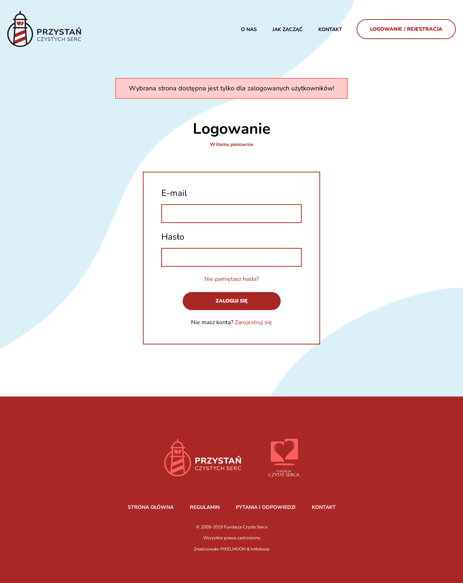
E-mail (174, 193)
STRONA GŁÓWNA (151, 507)
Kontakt (330, 29)
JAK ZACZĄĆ (287, 29)
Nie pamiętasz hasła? (231, 279)
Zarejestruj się (253, 322)
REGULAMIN (205, 507)
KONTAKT (324, 507)
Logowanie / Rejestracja (406, 29)
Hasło (172, 237)
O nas (249, 29)
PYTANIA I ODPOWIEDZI (266, 507)
